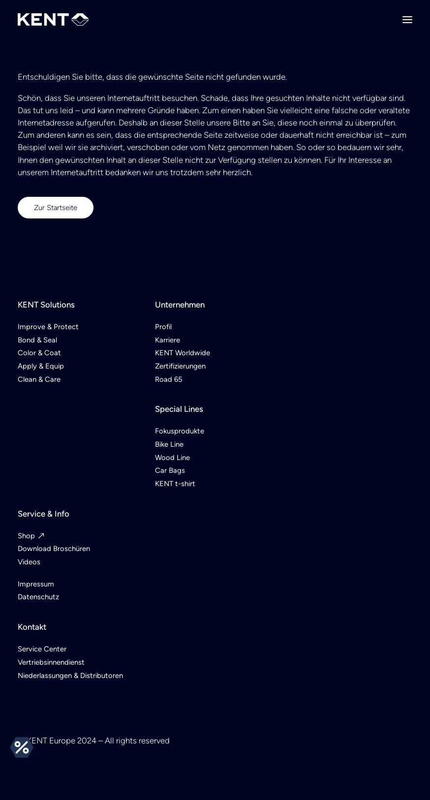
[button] (407, 19)
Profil (163, 326)
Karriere (167, 340)
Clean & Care (39, 379)
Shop (26, 535)
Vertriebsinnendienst (51, 662)
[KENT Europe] (53, 19)
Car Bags (170, 470)
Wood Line (172, 457)
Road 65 (168, 379)
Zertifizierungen (180, 366)
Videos (29, 561)
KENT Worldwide (182, 352)
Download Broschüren (54, 548)
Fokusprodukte (179, 431)
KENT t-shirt (175, 483)
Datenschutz (38, 596)
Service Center (42, 649)
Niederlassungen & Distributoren (70, 675)
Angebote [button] (21, 747)
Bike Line (169, 444)
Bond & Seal (37, 340)
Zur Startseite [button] (55, 207)
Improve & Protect (48, 326)
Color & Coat (39, 352)
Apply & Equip (41, 366)
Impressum (36, 584)
